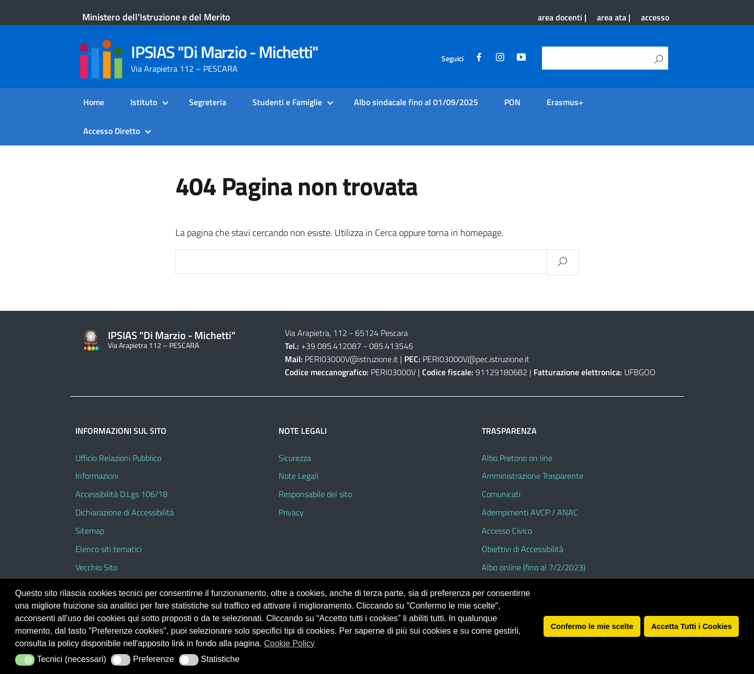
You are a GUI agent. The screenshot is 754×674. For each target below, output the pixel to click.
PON (512, 102)
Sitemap (89, 530)
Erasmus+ (565, 102)
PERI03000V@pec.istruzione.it (476, 359)
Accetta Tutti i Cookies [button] (691, 626)
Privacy (291, 512)
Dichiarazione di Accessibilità (124, 512)
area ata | (613, 17)
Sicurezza (295, 458)
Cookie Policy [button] (289, 643)
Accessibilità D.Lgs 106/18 (121, 494)
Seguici (452, 58)
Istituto (143, 102)
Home (93, 102)
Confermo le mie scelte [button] (592, 626)
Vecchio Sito (96, 567)
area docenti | (562, 17)
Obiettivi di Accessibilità (522, 549)
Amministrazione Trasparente (532, 475)
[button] (25, 660)
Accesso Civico (507, 530)
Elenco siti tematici (108, 549)
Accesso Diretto (111, 131)
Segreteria (207, 102)
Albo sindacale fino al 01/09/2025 (416, 102)
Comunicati (501, 494)
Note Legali (298, 475)
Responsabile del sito (315, 494)
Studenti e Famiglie (287, 102)
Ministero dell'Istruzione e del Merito (156, 17)
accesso (655, 17)
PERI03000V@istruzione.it (351, 359)
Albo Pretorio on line (517, 458)
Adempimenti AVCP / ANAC (530, 512)
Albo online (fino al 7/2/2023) (533, 567)
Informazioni (96, 475)
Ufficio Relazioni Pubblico (118, 458)
